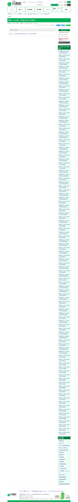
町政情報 (20, 13)
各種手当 (61, 454)
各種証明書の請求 (63, 450)
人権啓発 (61, 466)
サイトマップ (32, 2)
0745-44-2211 (26, 495)
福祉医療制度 (62, 479)
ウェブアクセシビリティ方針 (56, 491)
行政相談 (61, 461)
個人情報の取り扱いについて (39, 491)
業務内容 (61, 440)
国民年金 (61, 481)
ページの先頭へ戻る (68, 497)
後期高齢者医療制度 (64, 483)
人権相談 (61, 457)
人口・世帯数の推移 (45, 13)
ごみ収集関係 (62, 468)
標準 (66, 2)
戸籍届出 (61, 452)
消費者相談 (62, 459)
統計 (25, 13)
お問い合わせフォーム (64, 42)
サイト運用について (25, 491)
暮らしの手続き (63, 447)
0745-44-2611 (64, 34)
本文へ (24, 2)
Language (40, 2)
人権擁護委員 (62, 463)
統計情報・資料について (33, 13)
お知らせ (61, 443)
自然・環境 (62, 474)
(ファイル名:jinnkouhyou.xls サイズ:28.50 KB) (22, 33)
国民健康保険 (62, 477)
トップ (14, 13)
